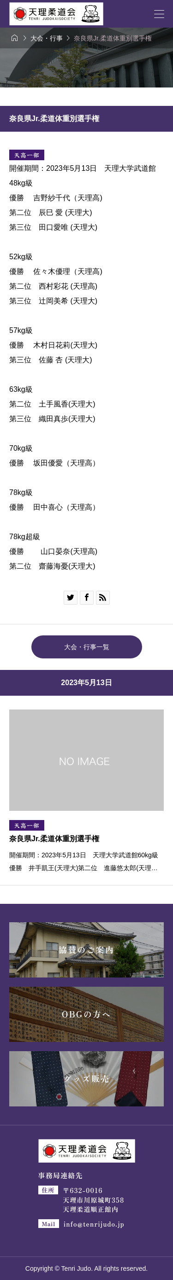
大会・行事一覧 (86, 647)
